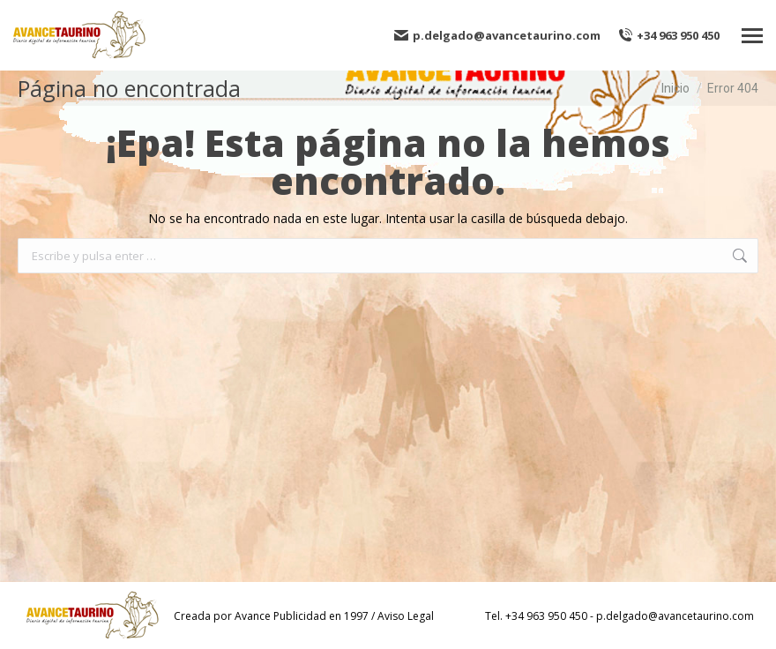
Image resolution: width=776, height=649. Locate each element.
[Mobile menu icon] (752, 36)
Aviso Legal (405, 615)
